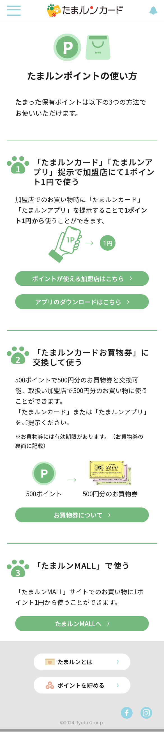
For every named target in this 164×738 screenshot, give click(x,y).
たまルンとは (73, 666)
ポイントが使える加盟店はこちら (78, 279)
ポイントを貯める (80, 690)
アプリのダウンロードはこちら (78, 303)
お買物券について (78, 517)
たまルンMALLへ (78, 626)
